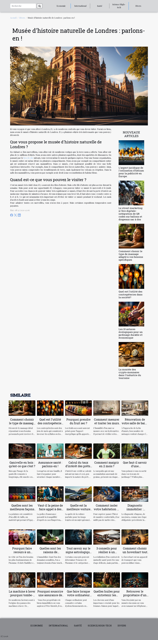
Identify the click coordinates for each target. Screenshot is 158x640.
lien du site (28, 158)
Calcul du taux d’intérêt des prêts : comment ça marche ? (78, 468)
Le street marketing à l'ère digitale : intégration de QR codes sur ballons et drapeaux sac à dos (130, 213)
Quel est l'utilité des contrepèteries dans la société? (130, 294)
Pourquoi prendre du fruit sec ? (78, 421)
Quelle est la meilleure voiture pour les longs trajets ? (78, 511)
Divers (138, 6)
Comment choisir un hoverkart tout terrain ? (135, 552)
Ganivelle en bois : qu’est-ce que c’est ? (22, 464)
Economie (61, 6)
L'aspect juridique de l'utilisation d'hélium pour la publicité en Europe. (131, 172)
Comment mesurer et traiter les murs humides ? (106, 423)
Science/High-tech (118, 6)
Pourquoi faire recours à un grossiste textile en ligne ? (22, 553)
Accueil (13, 17)
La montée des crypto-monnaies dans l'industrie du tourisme (130, 373)
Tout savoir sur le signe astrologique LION (78, 552)
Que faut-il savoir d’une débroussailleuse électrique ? (135, 468)
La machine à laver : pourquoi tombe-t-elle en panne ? (22, 595)
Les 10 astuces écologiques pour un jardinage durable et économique (131, 333)
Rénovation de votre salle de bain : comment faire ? (135, 423)
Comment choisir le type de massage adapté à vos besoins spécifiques (131, 255)
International (80, 6)
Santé (99, 6)
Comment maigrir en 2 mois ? (106, 464)
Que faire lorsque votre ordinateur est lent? (78, 595)
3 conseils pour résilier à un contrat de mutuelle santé (106, 553)
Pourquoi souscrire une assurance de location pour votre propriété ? (50, 597)
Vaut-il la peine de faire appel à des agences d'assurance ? (50, 511)
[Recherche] (23, 5)
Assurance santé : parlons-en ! (50, 464)
